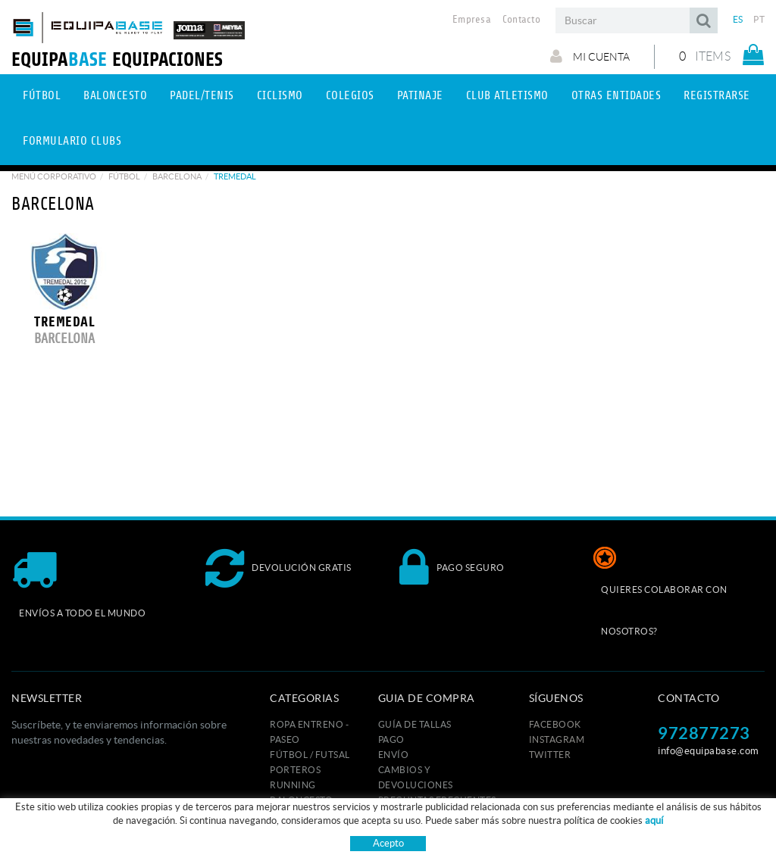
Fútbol (124, 176)
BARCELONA (177, 176)
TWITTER (550, 755)
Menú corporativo (53, 176)
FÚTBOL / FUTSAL (310, 755)
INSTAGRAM (557, 739)
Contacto (521, 20)
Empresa (471, 20)
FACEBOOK (555, 724)
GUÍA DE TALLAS (415, 724)
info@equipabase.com (708, 750)
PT (759, 19)
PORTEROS (295, 770)
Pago (391, 739)
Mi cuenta (590, 56)
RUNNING (293, 785)
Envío (393, 755)
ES (738, 19)
